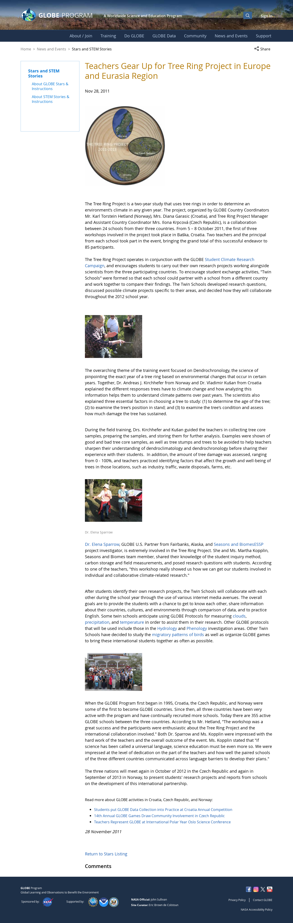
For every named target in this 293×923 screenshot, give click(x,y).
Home (26, 49)
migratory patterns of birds (178, 634)
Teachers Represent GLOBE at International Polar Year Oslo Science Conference (162, 821)
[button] (263, 49)
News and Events (51, 49)
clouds (239, 616)
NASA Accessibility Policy (256, 909)
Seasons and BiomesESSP (238, 544)
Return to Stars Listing (106, 854)
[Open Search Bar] (247, 15)
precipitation (97, 622)
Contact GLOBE (262, 900)
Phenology (197, 628)
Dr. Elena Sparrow (102, 544)
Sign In (266, 16)
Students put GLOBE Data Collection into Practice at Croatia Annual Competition (163, 809)
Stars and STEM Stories (44, 73)
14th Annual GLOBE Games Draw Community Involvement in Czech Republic (159, 815)
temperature (132, 622)
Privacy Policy (237, 900)
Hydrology (167, 628)
